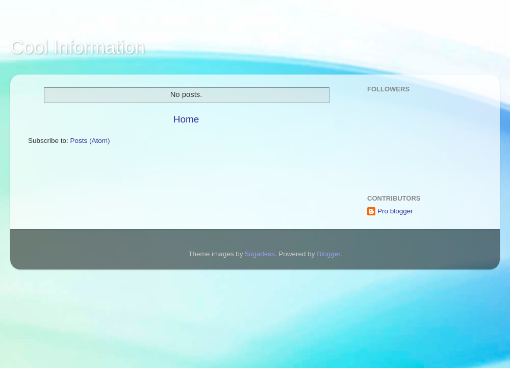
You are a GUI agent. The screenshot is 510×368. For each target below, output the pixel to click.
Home (186, 119)
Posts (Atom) (90, 140)
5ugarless (260, 254)
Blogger (328, 254)
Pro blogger (395, 211)
